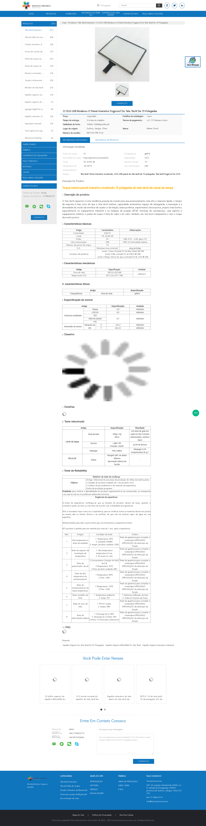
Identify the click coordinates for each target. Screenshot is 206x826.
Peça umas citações (153, 14)
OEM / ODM (123, 785)
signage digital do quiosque (39, 109)
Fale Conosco (30, 161)
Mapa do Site (78, 815)
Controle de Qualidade (35, 156)
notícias (27, 167)
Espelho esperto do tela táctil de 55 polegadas (83, 645)
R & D (120, 789)
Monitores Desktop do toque (39, 138)
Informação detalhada (75, 140)
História (94, 785)
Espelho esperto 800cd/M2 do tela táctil (123, 645)
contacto (122, 103)
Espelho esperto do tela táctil (39, 102)
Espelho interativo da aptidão (39, 116)
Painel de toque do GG (39, 59)
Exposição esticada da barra (39, 123)
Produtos (51, 14)
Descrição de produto (107, 140)
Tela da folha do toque (39, 37)
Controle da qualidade (111, 14)
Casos (26, 172)
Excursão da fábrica (91, 14)
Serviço (94, 789)
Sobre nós (71, 14)
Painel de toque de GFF (39, 66)
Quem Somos (29, 144)
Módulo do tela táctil (39, 87)
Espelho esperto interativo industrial (158, 645)
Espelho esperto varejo (39, 95)
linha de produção (128, 782)
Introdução (96, 782)
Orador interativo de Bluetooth (39, 44)
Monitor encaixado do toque (39, 73)
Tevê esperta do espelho (39, 131)
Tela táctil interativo (39, 30)
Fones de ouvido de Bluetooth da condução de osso (40, 51)
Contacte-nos (130, 14)
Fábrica (26, 150)
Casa (31, 14)
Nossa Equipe (97, 793)
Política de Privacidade (102, 815)
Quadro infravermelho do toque (39, 80)
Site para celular (126, 815)
